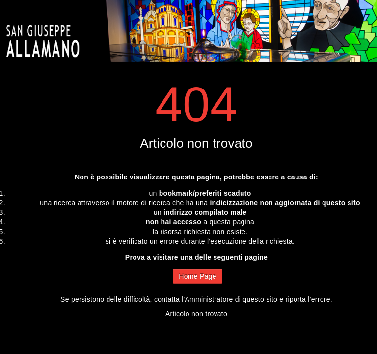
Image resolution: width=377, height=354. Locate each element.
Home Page (197, 276)
